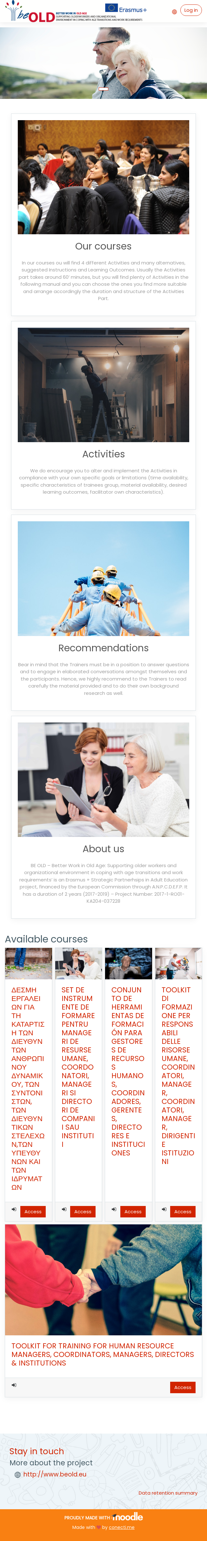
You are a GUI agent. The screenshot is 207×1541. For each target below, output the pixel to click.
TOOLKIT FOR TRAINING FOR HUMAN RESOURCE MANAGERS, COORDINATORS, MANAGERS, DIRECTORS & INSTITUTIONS (102, 1354)
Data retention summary (168, 1493)
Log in (191, 10)
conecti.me (122, 1527)
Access (33, 1211)
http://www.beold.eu (54, 1474)
